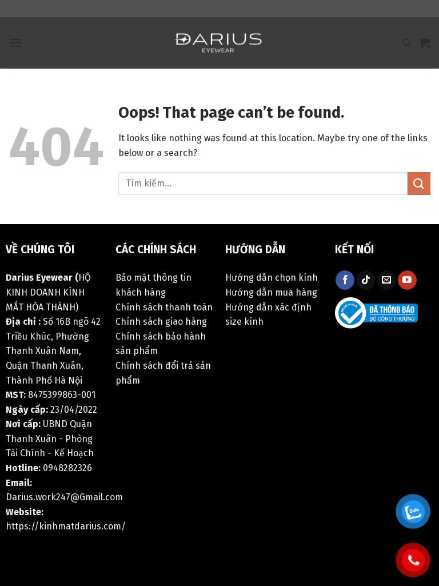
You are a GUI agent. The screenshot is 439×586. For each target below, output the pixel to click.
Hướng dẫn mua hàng (271, 292)
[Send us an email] (386, 280)
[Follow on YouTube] (407, 280)
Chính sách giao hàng (161, 321)
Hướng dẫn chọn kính (271, 277)
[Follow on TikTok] (366, 280)
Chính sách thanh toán (164, 307)
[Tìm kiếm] (406, 43)
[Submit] (419, 183)
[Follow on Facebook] (345, 280)
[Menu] (15, 43)
